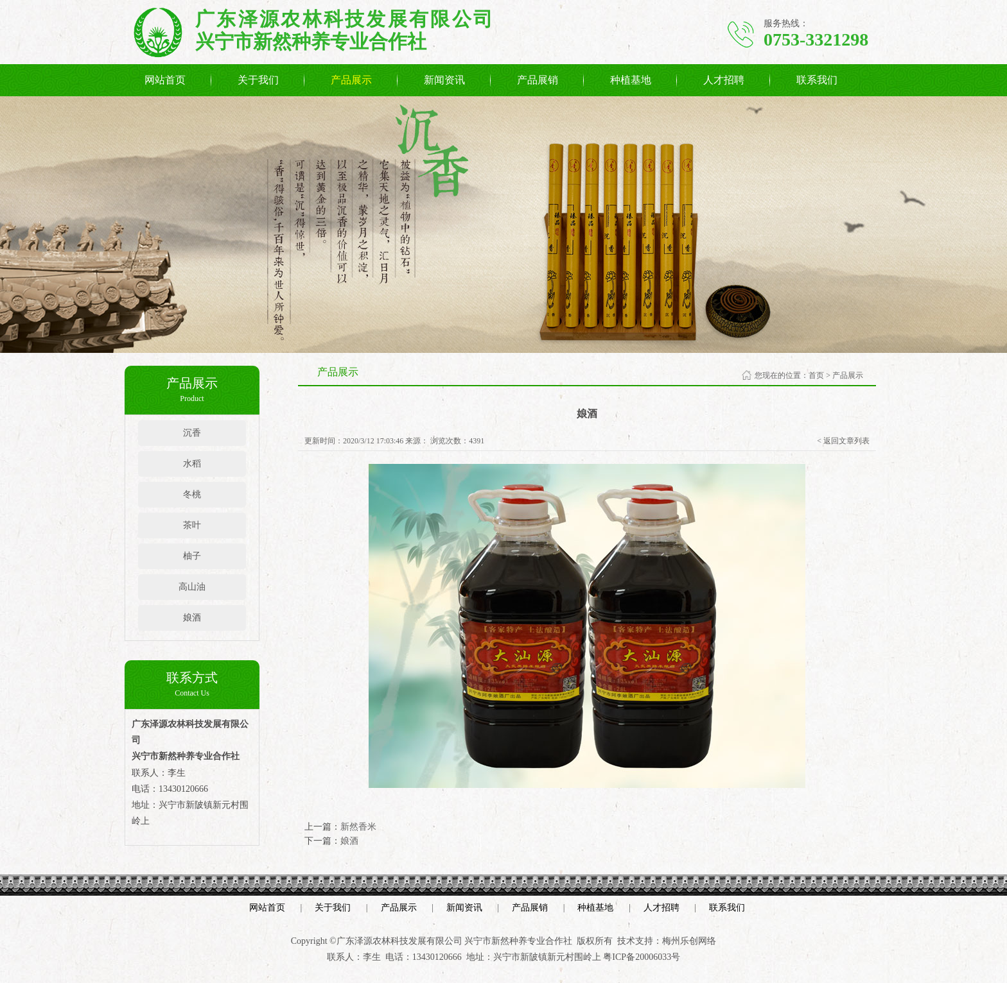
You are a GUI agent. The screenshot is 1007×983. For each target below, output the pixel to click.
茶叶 (192, 525)
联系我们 (816, 79)
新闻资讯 (444, 79)
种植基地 (630, 79)
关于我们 (258, 79)
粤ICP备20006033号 (641, 957)
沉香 (192, 433)
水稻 (192, 463)
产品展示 (351, 79)
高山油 (192, 587)
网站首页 (165, 79)
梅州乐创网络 (689, 941)
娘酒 (192, 617)
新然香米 (358, 827)
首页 (816, 375)
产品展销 (537, 79)
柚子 (192, 556)
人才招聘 (723, 79)
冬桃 (192, 494)
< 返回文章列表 (843, 440)
